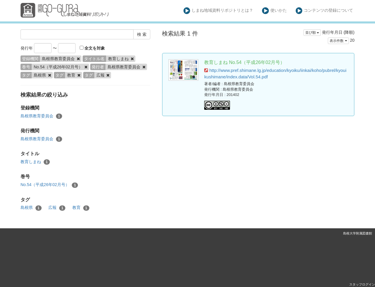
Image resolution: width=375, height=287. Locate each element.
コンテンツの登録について (324, 10)
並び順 (312, 33)
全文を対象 (92, 48)
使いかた (274, 10)
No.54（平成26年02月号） (49, 185)
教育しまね (35, 162)
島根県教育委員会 (41, 116)
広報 (56, 207)
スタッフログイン (362, 284)
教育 (80, 207)
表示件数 (338, 41)
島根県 (31, 207)
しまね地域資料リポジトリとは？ (218, 10)
